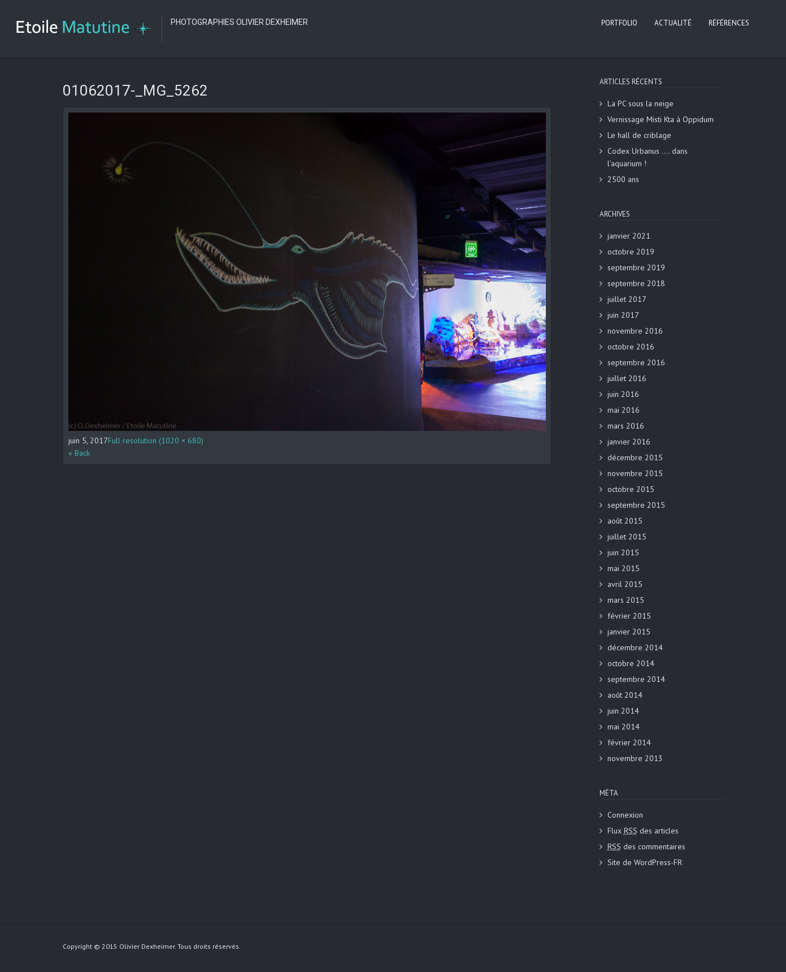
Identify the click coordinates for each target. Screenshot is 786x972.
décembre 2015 (635, 457)
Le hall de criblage (639, 135)
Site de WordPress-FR (644, 862)
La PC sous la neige (640, 103)
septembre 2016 (636, 362)
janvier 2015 (628, 632)
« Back (79, 453)
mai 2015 (623, 568)
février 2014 (629, 742)
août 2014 (624, 695)
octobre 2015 (630, 489)
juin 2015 (623, 552)
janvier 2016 (628, 442)
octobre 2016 (630, 347)
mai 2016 (623, 410)
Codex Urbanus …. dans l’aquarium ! (647, 157)
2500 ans (623, 179)
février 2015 (629, 616)
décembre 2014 (635, 647)
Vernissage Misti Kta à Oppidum (660, 119)
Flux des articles (643, 831)
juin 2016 (623, 394)
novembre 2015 (635, 473)
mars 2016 (625, 426)
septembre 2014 (636, 679)
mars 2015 (625, 600)
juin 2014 (623, 711)
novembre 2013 (635, 758)
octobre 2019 (630, 252)
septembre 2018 (636, 283)
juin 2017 (623, 315)
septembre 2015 (636, 505)
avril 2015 (624, 584)
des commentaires (646, 846)
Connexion (625, 815)
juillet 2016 (626, 378)
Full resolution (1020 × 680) (155, 440)
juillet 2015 (626, 537)
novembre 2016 (635, 331)
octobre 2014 (630, 663)
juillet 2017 (626, 299)
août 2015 (624, 521)
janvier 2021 (628, 236)
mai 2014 (623, 727)
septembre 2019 (636, 267)
